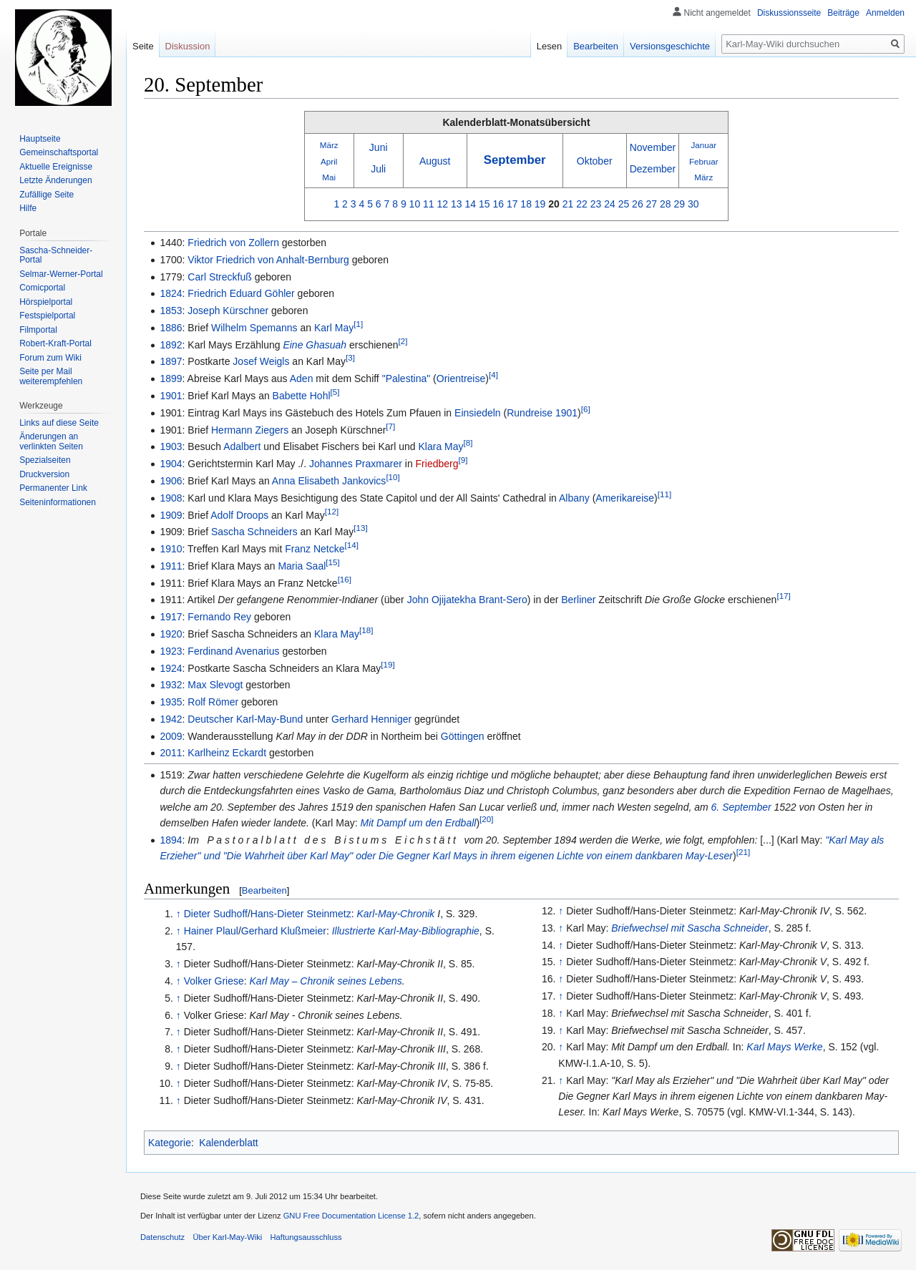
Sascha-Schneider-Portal (55, 255)
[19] (387, 664)
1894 (171, 840)
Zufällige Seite (46, 195)
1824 (171, 293)
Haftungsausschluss (306, 1237)
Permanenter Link (53, 488)
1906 (171, 481)
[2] (403, 341)
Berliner (578, 599)
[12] (331, 511)
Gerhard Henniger (371, 719)
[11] (664, 494)
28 (665, 204)
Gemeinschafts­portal (58, 152)
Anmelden (885, 13)
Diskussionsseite (789, 13)
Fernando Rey (219, 616)
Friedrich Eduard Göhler (240, 293)
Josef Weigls (261, 361)
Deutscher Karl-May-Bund (245, 719)
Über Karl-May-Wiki (227, 1237)
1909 (171, 515)
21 (568, 204)
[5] (335, 391)
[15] (332, 562)
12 (443, 204)
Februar (703, 161)
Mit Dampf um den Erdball (419, 823)
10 (415, 204)
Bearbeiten (264, 890)
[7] (390, 426)
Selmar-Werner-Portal (60, 274)
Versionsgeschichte (670, 46)
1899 (171, 378)
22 (582, 204)
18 (526, 204)
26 (637, 204)
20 (554, 204)
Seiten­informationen (57, 502)
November (653, 147)
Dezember (653, 169)
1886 (171, 327)
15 (484, 204)
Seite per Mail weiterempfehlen (50, 376)
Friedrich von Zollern (233, 242)
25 (624, 204)
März (329, 145)
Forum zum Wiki (50, 358)
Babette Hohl (302, 395)
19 (540, 204)
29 (680, 204)
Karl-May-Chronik (395, 913)
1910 (171, 549)
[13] (360, 528)
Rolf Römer (212, 702)
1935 (171, 702)
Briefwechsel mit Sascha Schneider (689, 928)
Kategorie (169, 1142)
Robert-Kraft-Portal (55, 343)
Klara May (441, 446)
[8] (468, 443)
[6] (585, 409)
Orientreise (461, 378)
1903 (171, 446)
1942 (171, 719)
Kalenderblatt (228, 1142)
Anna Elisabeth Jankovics (329, 481)
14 (470, 204)
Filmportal (38, 330)
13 (456, 204)
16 (498, 204)
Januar (703, 145)
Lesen (549, 46)
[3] (350, 358)
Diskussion (187, 46)
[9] (462, 460)
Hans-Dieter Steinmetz (300, 913)
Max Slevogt (215, 684)
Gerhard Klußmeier (283, 931)
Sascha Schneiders (254, 531)
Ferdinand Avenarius (233, 651)
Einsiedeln (477, 413)
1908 (171, 498)
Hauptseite (39, 139)
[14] (351, 544)
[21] (743, 852)
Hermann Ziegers (249, 430)
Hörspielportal (45, 302)
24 (609, 204)
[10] (392, 477)
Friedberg (437, 463)
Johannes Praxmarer (355, 463)
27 (652, 204)
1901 (171, 395)
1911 (171, 566)
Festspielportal (47, 316)
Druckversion (44, 474)
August (435, 161)
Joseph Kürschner (227, 310)
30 (693, 204)
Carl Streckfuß (219, 277)
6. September (741, 807)
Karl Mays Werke (784, 1046)
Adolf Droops (239, 515)
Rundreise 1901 (542, 413)
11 (428, 204)
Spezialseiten (44, 460)
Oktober (595, 161)
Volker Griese (214, 981)
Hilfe (27, 208)
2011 (171, 752)
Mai (329, 177)
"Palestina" (406, 378)
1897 (171, 361)
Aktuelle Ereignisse (55, 167)
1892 (171, 345)
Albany (574, 498)
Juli (378, 169)
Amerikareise (624, 498)
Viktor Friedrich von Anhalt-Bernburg (268, 259)
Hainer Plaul (211, 931)
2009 (171, 736)
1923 (171, 651)
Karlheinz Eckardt (226, 752)
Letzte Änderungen (55, 180)
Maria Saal (302, 566)
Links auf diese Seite (59, 423)
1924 (171, 668)
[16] (344, 579)
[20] (486, 819)
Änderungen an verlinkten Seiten (51, 441)
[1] (358, 323)
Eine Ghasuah (314, 345)
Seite (143, 46)
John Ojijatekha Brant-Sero (467, 599)
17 (512, 204)
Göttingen (462, 736)
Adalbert (241, 446)
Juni (378, 147)
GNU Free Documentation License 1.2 (351, 1215)
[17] (783, 596)
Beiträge (843, 13)
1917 (171, 616)
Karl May (334, 327)
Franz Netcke (314, 549)
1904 (171, 463)
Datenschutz (162, 1237)
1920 (171, 634)
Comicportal (42, 288)
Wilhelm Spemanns (254, 327)
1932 (171, 684)
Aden (301, 378)
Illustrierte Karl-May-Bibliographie (405, 931)
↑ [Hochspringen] (178, 913)
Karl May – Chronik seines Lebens (326, 981)
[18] (366, 630)
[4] (493, 375)
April (329, 161)
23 (596, 204)
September (515, 160)
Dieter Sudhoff (216, 913)
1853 (171, 310)
